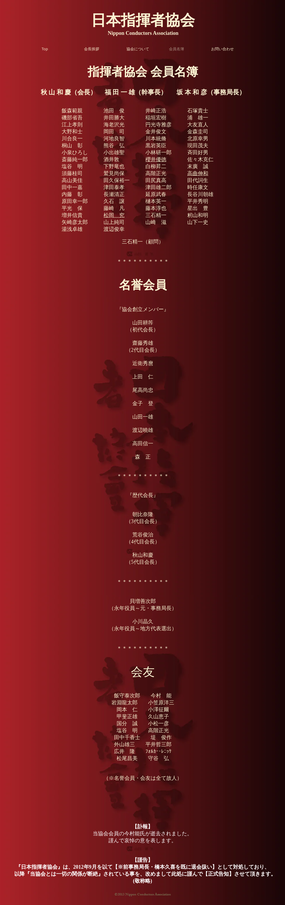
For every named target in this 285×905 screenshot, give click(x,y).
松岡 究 (114, 215)
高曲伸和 (197, 173)
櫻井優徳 (155, 159)
